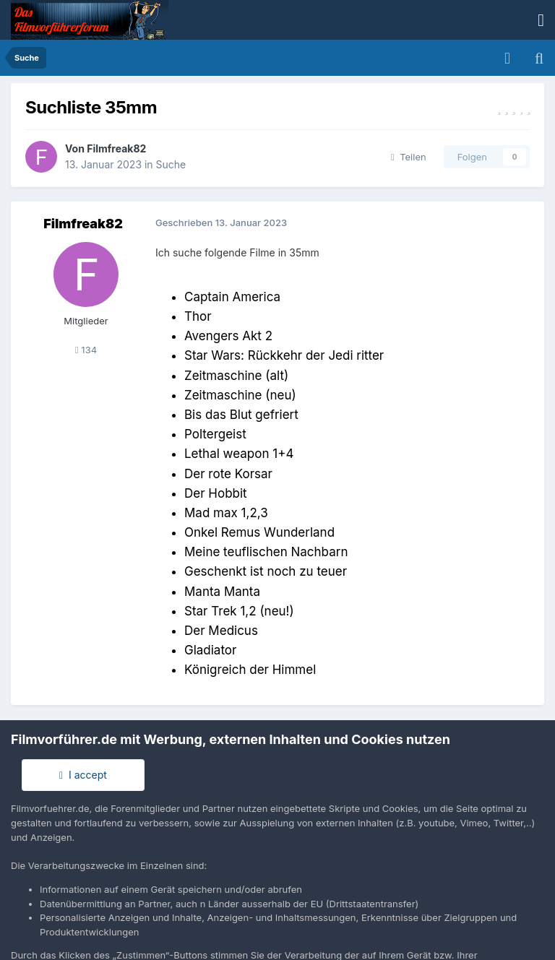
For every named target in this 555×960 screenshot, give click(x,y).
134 (86, 349)
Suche (171, 164)
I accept (83, 775)
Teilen (408, 157)
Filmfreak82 (116, 148)
